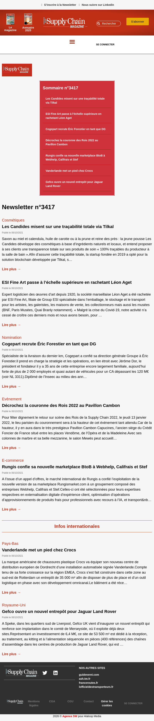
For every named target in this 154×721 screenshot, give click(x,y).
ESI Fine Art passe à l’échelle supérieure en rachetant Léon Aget (67, 282)
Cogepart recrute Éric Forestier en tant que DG (76, 129)
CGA (52, 701)
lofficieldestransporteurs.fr (96, 686)
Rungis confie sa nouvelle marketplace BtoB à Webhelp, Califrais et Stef (74, 466)
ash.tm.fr (84, 678)
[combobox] (108, 23)
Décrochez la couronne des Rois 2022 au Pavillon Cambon (61, 405)
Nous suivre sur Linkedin (98, 4)
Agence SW (69, 716)
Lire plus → (11, 269)
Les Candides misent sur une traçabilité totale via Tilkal (58, 226)
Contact (89, 701)
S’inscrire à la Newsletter (60, 4)
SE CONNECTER (105, 44)
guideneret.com (89, 674)
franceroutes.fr (88, 682)
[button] (72, 41)
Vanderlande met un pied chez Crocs (69, 170)
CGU (70, 701)
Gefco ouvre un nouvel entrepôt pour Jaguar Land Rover (59, 611)
